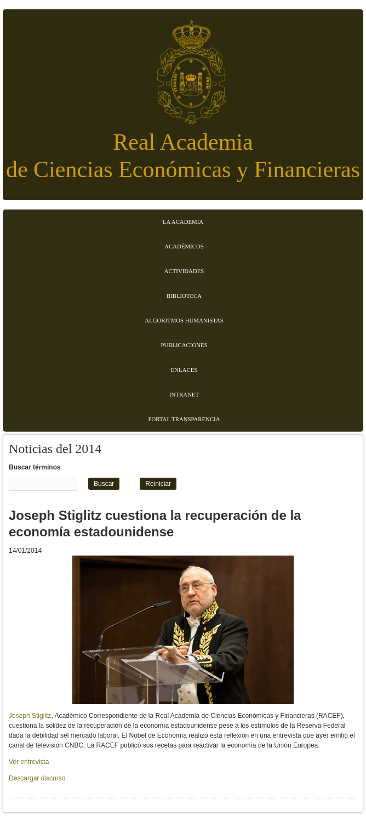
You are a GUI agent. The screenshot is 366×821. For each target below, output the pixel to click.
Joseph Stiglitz (30, 716)
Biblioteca (184, 295)
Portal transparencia (184, 419)
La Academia (183, 221)
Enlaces (184, 369)
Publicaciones (184, 345)
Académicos (183, 246)
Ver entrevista (29, 762)
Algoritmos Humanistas (184, 320)
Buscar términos (35, 467)
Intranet (184, 394)
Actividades (184, 271)
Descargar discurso (37, 778)
